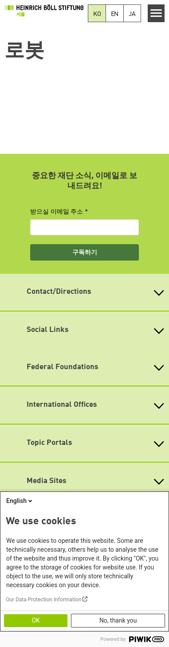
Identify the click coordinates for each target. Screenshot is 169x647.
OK (35, 620)
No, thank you (118, 620)
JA (132, 14)
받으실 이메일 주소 (56, 211)
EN (115, 14)
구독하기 (84, 252)
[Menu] (156, 13)
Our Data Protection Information (43, 599)
